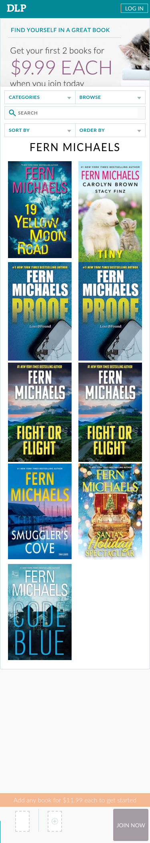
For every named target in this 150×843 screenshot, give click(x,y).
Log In (134, 8)
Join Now (130, 825)
